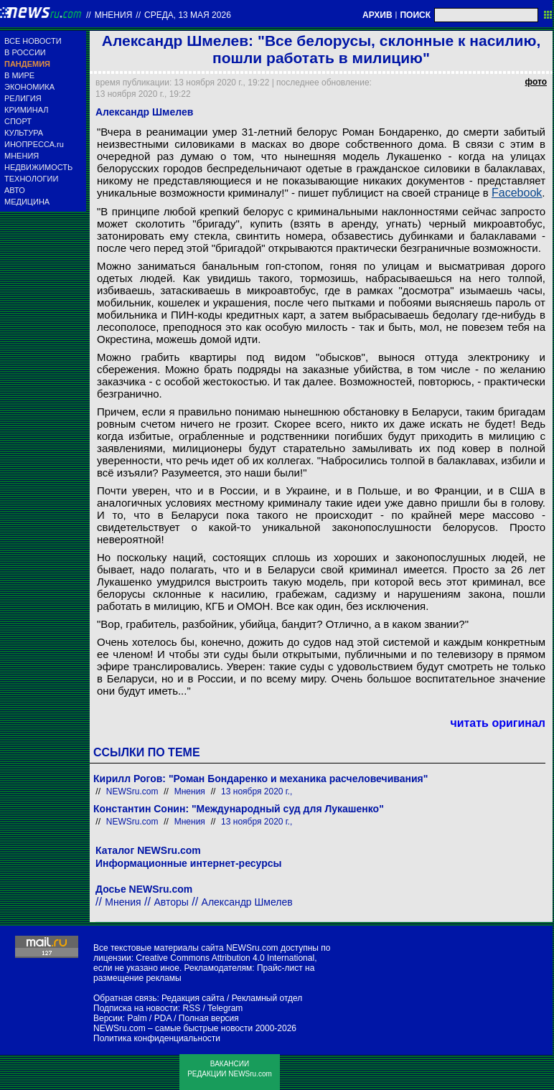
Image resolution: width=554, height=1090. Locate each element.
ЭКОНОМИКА (29, 87)
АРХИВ (377, 15)
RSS (191, 1008)
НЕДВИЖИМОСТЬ (38, 167)
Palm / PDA (149, 1018)
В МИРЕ (19, 75)
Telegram (225, 1008)
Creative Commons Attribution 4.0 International (225, 958)
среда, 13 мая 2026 (187, 15)
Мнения (114, 15)
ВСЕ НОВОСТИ (33, 41)
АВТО (14, 190)
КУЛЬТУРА (23, 132)
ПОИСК (415, 15)
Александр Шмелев (247, 902)
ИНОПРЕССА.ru (34, 144)
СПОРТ (18, 121)
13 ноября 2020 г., (256, 791)
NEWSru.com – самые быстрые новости (173, 1028)
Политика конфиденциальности (156, 1038)
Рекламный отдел (267, 998)
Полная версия (209, 1018)
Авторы (171, 902)
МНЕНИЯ (21, 155)
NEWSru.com (132, 791)
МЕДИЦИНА (27, 201)
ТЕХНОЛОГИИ (31, 178)
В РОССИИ (25, 52)
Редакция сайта (193, 998)
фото (536, 82)
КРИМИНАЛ (26, 109)
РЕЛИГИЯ (23, 98)
